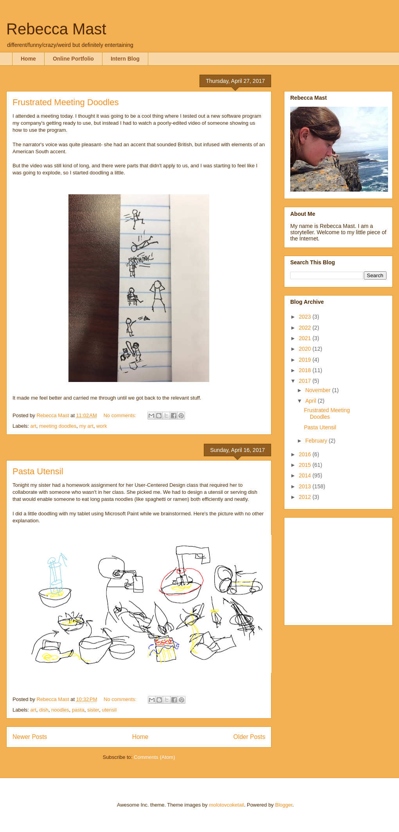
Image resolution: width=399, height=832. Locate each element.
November (318, 390)
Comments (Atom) (154, 757)
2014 (306, 475)
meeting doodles (57, 426)
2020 (306, 349)
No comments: (120, 415)
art (33, 426)
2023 (306, 317)
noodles (60, 710)
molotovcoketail (226, 805)
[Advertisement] (339, 569)
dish (44, 710)
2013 (306, 486)
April (311, 401)
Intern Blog (125, 59)
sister (93, 710)
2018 (306, 370)
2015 (306, 465)
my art (86, 426)
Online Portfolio (73, 59)
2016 (306, 454)
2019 (306, 360)
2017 (306, 381)
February (317, 441)
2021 (306, 338)
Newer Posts (30, 736)
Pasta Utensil (38, 471)
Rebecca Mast (56, 29)
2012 (306, 497)
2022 (306, 328)
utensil (109, 710)
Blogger (283, 805)
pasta (78, 710)
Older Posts (249, 736)
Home (28, 59)
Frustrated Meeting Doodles (66, 102)
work (101, 426)
